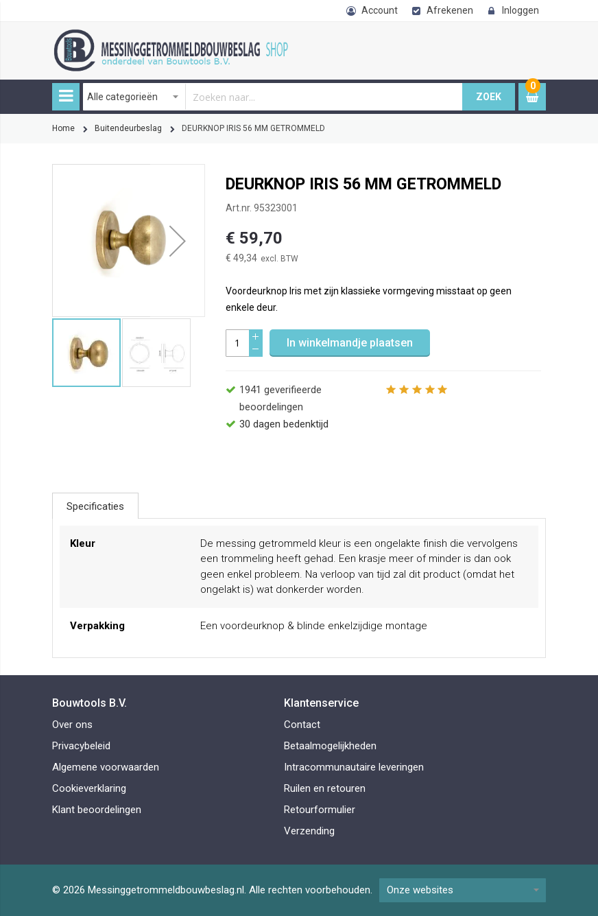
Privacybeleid (81, 746)
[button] (177, 240)
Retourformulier (319, 809)
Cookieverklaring (89, 788)
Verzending (309, 831)
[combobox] (273, 96)
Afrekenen (450, 10)
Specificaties (95, 506)
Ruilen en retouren (325, 788)
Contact (302, 724)
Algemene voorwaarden (105, 767)
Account (379, 10)
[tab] (95, 506)
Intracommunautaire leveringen (354, 767)
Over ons (72, 724)
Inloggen (520, 10)
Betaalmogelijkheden (330, 746)
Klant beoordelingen (96, 809)
